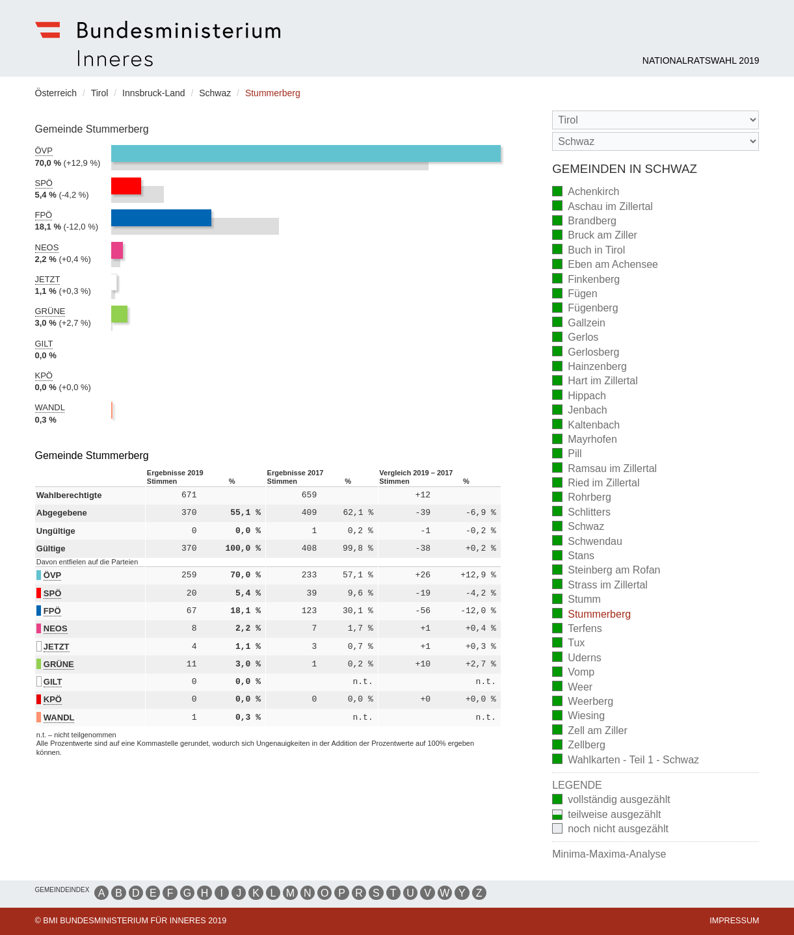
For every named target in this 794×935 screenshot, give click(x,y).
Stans (573, 557)
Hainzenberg (589, 368)
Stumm (576, 600)
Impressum (734, 920)
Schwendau (587, 542)
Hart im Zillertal (595, 382)
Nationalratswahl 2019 (701, 60)
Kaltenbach (586, 425)
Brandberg (584, 222)
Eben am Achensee (605, 265)
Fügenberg (585, 309)
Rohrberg (581, 498)
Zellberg (578, 746)
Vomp (573, 673)
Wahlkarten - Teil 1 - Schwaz (625, 760)
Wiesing (578, 717)
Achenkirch (585, 193)
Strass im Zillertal (600, 585)
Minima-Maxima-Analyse (609, 854)
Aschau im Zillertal (602, 207)
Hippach (579, 396)
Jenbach (579, 411)
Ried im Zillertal (595, 484)
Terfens (577, 630)
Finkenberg (586, 280)
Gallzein (578, 323)
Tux (568, 644)
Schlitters (581, 513)
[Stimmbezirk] (655, 141)
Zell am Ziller (590, 731)
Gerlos (575, 338)
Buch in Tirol (588, 250)
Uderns (577, 658)
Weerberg (582, 702)
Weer (572, 687)
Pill (566, 455)
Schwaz (578, 527)
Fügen (574, 295)
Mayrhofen (584, 440)
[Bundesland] (655, 120)
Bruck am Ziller (594, 236)
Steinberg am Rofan (606, 571)
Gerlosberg (585, 353)
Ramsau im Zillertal (604, 469)
